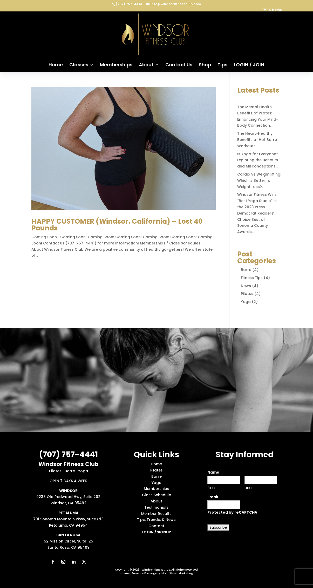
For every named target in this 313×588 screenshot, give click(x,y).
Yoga (246, 301)
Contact (156, 525)
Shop (205, 65)
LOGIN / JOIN (249, 65)
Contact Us (178, 65)
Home (56, 65)
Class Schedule (156, 494)
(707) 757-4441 (129, 4)
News (246, 285)
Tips (222, 65)
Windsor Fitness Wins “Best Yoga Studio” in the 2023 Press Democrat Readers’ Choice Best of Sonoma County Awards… (257, 213)
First (211, 488)
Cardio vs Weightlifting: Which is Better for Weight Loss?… (259, 180)
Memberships (116, 65)
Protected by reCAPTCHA (232, 512)
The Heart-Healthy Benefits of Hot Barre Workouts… (257, 139)
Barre (246, 269)
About (146, 65)
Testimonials (156, 507)
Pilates (247, 293)
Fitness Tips (252, 277)
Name (213, 472)
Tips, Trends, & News (156, 519)
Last (248, 488)
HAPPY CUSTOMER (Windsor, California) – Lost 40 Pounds (117, 225)
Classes (78, 65)
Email (212, 497)
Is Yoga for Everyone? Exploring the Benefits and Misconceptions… (257, 160)
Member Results (156, 513)
